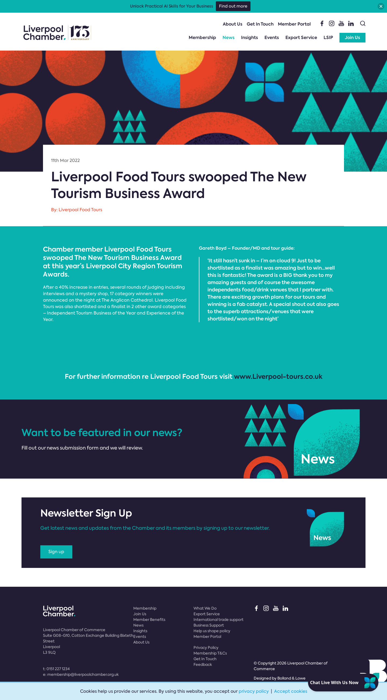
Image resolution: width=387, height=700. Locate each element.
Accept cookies (290, 691)
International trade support (218, 619)
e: (81, 674)
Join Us (352, 37)
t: (56, 668)
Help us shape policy (212, 630)
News (229, 37)
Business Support (209, 625)
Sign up (56, 551)
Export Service (301, 37)
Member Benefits (149, 619)
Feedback (203, 664)
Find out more (233, 6)
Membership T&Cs (210, 653)
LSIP (328, 37)
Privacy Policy (206, 647)
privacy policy (254, 691)
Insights (249, 37)
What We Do (205, 608)
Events (271, 37)
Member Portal (294, 24)
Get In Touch (260, 24)
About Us (232, 24)
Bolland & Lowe (291, 678)
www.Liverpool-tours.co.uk (278, 376)
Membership (202, 37)
